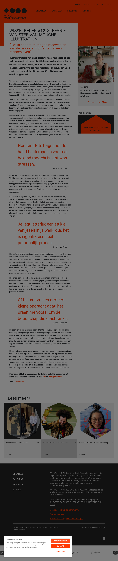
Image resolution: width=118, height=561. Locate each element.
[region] (38, 546)
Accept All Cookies (60, 541)
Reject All (60, 546)
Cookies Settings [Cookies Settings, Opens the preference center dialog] (60, 551)
